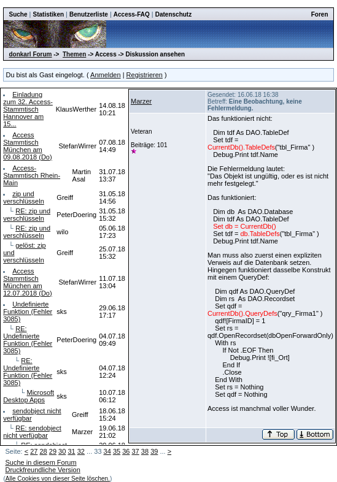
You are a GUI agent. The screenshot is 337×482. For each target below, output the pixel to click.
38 (145, 451)
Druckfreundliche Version (42, 469)
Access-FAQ (132, 14)
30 (62, 451)
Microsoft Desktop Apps (28, 396)
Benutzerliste (88, 14)
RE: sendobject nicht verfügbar (32, 431)
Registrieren (144, 74)
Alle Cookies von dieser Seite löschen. (58, 478)
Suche (18, 14)
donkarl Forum (30, 54)
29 (52, 451)
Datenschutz (173, 14)
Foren (319, 14)
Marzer (141, 101)
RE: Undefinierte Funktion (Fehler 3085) (27, 339)
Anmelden (105, 74)
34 (107, 451)
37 (135, 451)
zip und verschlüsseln (23, 197)
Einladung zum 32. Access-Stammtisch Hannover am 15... (28, 109)
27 (33, 451)
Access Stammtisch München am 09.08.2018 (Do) (27, 146)
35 (116, 451)
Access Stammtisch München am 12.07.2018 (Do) (27, 282)
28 (43, 451)
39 (154, 451)
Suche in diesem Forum (40, 462)
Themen (74, 54)
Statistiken (48, 14)
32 (81, 451)
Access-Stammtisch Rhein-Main (31, 175)
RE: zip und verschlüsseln (26, 214)
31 (71, 451)
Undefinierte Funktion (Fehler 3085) (27, 311)
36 (126, 451)
